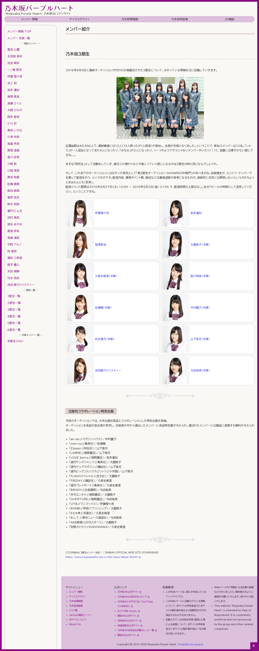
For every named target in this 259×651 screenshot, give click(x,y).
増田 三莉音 (14, 257)
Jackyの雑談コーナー (80, 615)
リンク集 (73, 610)
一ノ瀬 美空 (14, 69)
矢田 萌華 (13, 271)
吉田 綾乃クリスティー (20, 284)
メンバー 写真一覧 (18, 38)
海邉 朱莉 (13, 143)
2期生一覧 (14, 302)
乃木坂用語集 (179, 19)
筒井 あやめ (14, 224)
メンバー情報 (29, 19)
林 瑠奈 (12, 251)
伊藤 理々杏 (14, 76)
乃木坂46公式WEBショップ (132, 596)
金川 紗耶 (13, 157)
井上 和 (12, 83)
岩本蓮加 (182, 213)
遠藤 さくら (14, 103)
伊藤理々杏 (88, 213)
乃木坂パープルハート (39, 8)
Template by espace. (190, 644)
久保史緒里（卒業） (92, 276)
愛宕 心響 (13, 49)
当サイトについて (77, 619)
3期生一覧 (14, 309)
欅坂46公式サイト (127, 635)
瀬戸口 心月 (14, 210)
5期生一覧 (14, 323)
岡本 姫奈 (13, 116)
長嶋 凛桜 (13, 237)
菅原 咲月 (13, 197)
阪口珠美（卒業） (186, 276)
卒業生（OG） (15, 341)
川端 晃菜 (13, 170)
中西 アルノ (14, 244)
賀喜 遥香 (13, 150)
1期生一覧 (13, 296)
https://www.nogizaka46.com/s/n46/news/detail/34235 (102, 557)
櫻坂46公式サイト (127, 616)
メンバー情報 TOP (19, 31)
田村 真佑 (13, 217)
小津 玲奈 (13, 136)
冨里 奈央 (13, 231)
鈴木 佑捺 (13, 204)
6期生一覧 (14, 329)
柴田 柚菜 (13, 190)
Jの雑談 (230, 19)
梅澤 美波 (13, 96)
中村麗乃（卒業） (186, 307)
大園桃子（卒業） (186, 244)
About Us (75, 624)
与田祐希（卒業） (186, 370)
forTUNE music (127, 611)
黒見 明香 (13, 177)
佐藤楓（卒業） (89, 307)
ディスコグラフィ (79, 19)
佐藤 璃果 (13, 184)
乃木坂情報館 (129, 19)
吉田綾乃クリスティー (94, 370)
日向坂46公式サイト (128, 620)
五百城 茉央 (14, 56)
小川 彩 (12, 123)
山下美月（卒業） (186, 339)
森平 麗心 (13, 264)
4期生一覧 (14, 316)
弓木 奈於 (13, 278)
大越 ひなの (14, 110)
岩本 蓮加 (13, 90)
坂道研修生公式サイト (128, 625)
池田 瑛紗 (13, 63)
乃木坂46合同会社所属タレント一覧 (136, 630)
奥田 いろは (14, 130)
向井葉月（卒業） (91, 339)
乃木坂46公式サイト (128, 592)
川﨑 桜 (12, 163)
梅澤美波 (86, 244)
